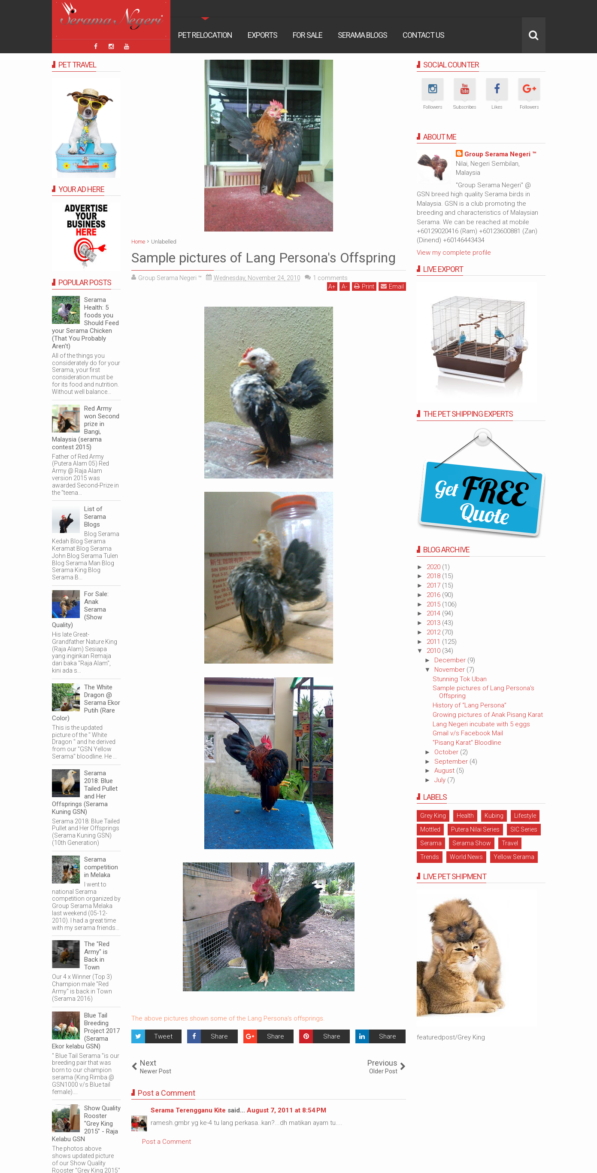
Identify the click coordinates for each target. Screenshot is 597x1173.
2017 (434, 585)
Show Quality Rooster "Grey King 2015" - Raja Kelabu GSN (86, 1123)
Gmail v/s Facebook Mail (468, 733)
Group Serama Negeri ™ (500, 154)
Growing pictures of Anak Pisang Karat (488, 715)
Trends (429, 856)
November (450, 669)
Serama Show (471, 843)
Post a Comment (166, 1142)
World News (466, 856)
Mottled (430, 829)
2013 (434, 623)
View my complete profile (454, 252)
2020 (434, 567)
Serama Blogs (362, 35)
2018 (434, 576)
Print (364, 286)
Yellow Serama (514, 856)
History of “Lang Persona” (469, 705)
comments (330, 277)
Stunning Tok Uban (460, 679)
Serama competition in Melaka (101, 867)
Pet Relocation (205, 35)
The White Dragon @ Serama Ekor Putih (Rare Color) (86, 702)
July (440, 780)
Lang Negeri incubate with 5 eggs (481, 724)
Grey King (433, 815)
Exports (262, 35)
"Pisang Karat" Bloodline (467, 742)
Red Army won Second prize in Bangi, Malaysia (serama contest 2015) (85, 428)
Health (465, 815)
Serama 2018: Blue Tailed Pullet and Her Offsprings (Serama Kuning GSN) (85, 792)
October (447, 752)
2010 (434, 651)
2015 (434, 604)
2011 (434, 642)
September (452, 761)
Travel (510, 843)
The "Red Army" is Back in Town (96, 955)
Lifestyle (525, 815)
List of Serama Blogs (95, 516)
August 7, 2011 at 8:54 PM (286, 1110)
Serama (431, 843)
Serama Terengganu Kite (188, 1110)
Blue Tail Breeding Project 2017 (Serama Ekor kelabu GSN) (86, 1031)
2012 (434, 632)
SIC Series (523, 829)
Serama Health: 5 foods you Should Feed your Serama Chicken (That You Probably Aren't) (85, 323)
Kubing (494, 815)
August (445, 770)
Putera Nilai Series (475, 829)
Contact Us (423, 35)
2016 (434, 595)
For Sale (307, 35)
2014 (434, 613)
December (450, 660)
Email (392, 286)
